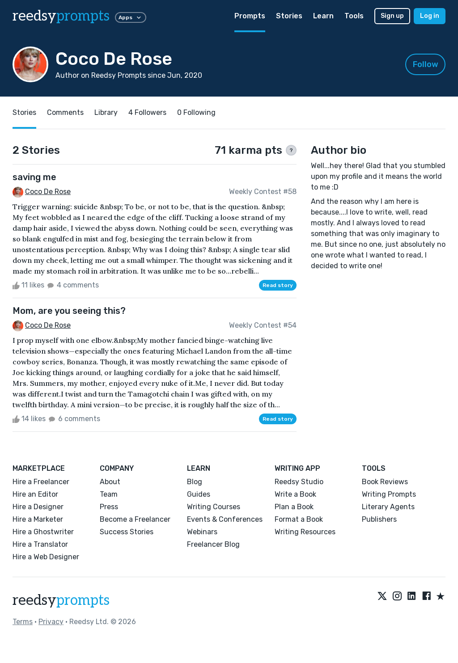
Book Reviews (385, 481)
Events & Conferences (225, 519)
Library (106, 112)
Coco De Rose (48, 191)
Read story (278, 285)
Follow (425, 64)
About (110, 481)
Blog (194, 481)
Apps (131, 17)
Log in (429, 16)
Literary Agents (388, 507)
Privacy (51, 621)
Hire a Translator (40, 544)
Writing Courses (213, 507)
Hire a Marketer (38, 519)
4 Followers (147, 112)
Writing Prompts (389, 494)
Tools (354, 16)
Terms (23, 621)
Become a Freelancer (135, 519)
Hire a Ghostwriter (43, 532)
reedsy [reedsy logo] (61, 16)
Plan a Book (294, 507)
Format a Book (299, 519)
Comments (65, 112)
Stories (289, 16)
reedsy (61, 600)
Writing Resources (305, 532)
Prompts (249, 16)
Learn (323, 16)
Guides (198, 494)
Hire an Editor (35, 494)
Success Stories (126, 532)
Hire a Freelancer (41, 481)
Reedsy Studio (299, 481)
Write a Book (295, 494)
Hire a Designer (38, 507)
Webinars (202, 532)
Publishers (379, 519)
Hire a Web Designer (46, 557)
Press (109, 507)
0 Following (196, 112)
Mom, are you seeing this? (69, 310)
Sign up (392, 16)
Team (109, 494)
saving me (34, 177)
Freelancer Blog (213, 544)
